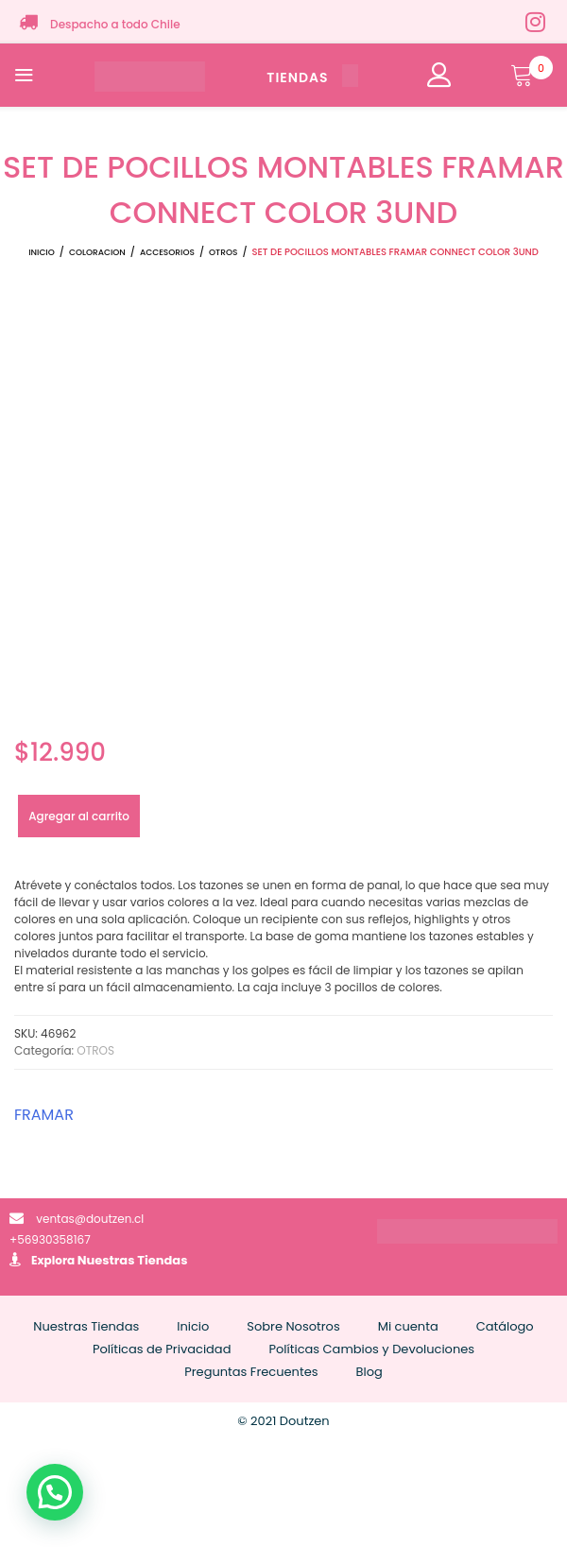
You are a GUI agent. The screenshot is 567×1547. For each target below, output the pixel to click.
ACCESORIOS (167, 252)
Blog (369, 1372)
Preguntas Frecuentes (251, 1372)
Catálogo (505, 1326)
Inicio (41, 252)
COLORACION (97, 252)
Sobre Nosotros (293, 1326)
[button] (54, 1492)
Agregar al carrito (78, 816)
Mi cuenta (408, 1326)
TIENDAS (311, 77)
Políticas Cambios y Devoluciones (371, 1349)
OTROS (223, 252)
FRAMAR (44, 1115)
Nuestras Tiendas (132, 1260)
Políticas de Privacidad (162, 1349)
